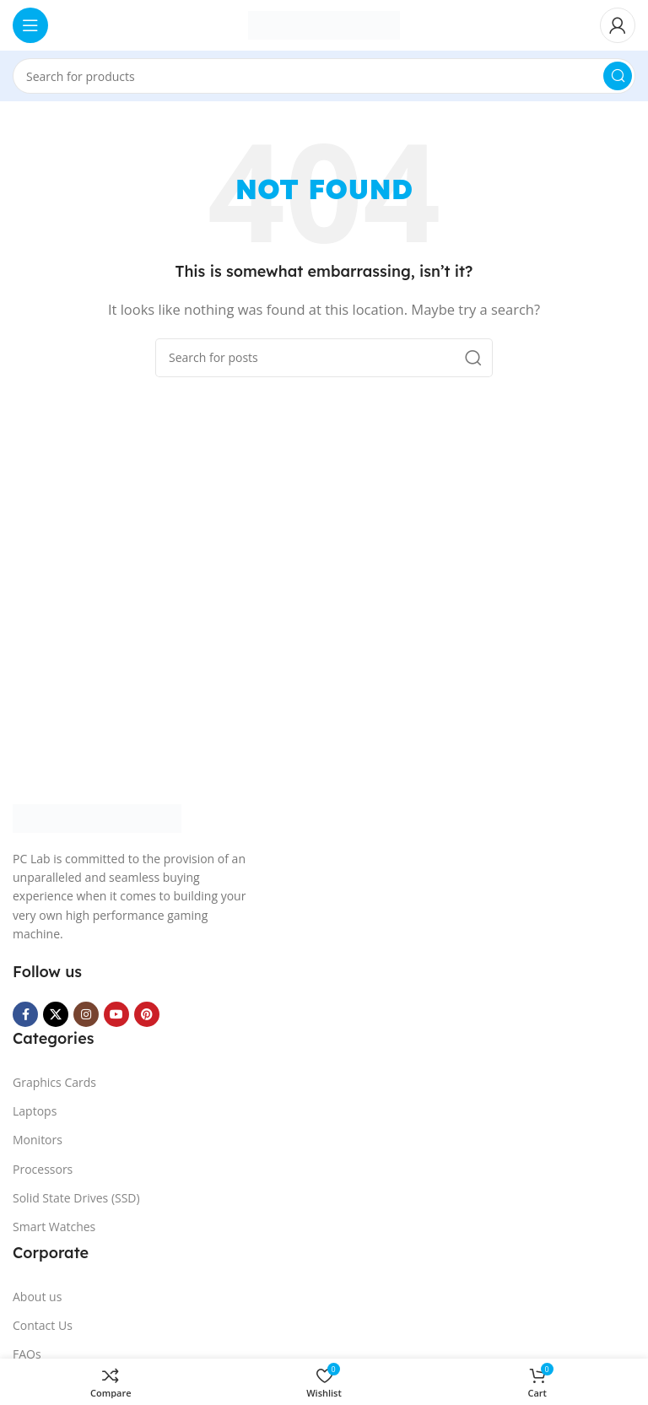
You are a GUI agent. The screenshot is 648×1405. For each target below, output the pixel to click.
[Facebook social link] (25, 1014)
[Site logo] (324, 23)
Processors (43, 1169)
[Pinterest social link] (146, 1014)
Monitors (37, 1140)
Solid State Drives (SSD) (76, 1198)
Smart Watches (54, 1227)
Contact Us (43, 1325)
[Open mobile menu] (30, 25)
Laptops (35, 1111)
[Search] (324, 76)
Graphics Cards (54, 1082)
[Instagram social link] (86, 1014)
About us (37, 1297)
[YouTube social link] (116, 1014)
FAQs (27, 1354)
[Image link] (97, 816)
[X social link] (55, 1014)
